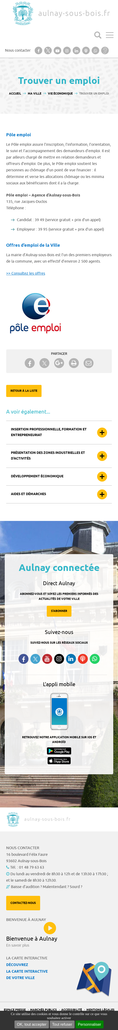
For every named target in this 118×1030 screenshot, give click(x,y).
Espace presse (15, 1010)
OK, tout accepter (32, 1024)
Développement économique (37, 476)
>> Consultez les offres (25, 273)
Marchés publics (43, 1010)
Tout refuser (62, 1024)
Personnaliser (89, 1024)
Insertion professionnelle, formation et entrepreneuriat (49, 432)
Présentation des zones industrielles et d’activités (48, 456)
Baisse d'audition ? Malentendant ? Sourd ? (46, 886)
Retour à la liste (23, 391)
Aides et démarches (28, 494)
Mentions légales (100, 1010)
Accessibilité (71, 1010)
